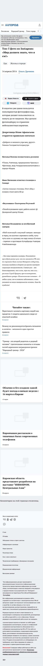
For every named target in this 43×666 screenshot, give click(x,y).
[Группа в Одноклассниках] (8, 519)
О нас (4, 532)
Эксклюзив (5, 31)
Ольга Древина (26, 71)
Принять (35, 38)
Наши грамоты (7, 548)
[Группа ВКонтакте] (4, 519)
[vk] (18, 297)
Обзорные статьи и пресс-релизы (13, 540)
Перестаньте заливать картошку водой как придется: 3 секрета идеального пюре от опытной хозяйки (21, 315)
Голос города (31, 31)
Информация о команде (10, 544)
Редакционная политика (10, 565)
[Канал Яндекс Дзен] (31, 98)
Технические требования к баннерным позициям (18, 561)
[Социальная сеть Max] (31, 103)
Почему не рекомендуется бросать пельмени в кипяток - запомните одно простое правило (21, 330)
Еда (5, 63)
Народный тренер (17, 31)
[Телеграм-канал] (11, 103)
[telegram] (25, 297)
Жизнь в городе (18, 63)
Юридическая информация (11, 569)
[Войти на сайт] (39, 25)
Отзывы (5, 536)
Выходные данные (8, 573)
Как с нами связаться (9, 557)
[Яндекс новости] (11, 98)
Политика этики (8, 553)
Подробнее (6, 595)
